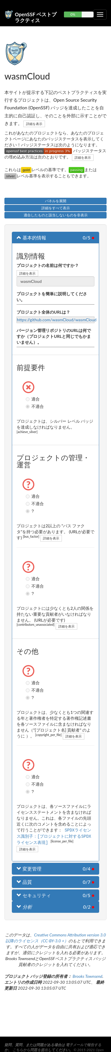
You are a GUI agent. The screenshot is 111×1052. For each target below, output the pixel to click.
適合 (28, 399)
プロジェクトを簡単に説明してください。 (52, 296)
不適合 (28, 406)
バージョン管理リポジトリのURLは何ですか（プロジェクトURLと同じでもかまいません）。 (54, 336)
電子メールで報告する (83, 1045)
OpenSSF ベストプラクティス (36, 16)
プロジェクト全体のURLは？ (43, 312)
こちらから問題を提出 (30, 1050)
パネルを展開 (55, 201)
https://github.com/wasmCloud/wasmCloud (56, 319)
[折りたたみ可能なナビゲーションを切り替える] (100, 14)
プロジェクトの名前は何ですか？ (48, 265)
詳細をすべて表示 (55, 208)
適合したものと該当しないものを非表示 (56, 215)
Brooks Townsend (87, 975)
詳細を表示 (34, 124)
